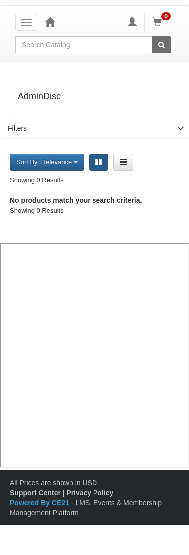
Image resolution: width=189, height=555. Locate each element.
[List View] (123, 162)
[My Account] (132, 21)
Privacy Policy (89, 493)
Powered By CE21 (40, 503)
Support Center (35, 493)
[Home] (49, 21)
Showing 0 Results (37, 180)
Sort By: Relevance (47, 162)
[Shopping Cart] (163, 21)
